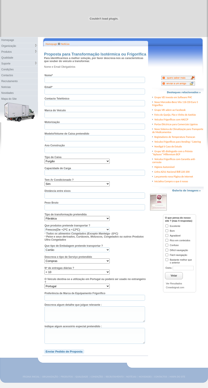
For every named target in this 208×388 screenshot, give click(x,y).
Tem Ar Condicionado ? (59, 179)
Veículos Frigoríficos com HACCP (171, 119)
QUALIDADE (81, 381)
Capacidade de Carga (58, 168)
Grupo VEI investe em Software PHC (173, 97)
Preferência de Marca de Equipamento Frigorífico (75, 293)
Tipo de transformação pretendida (66, 214)
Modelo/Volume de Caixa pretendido (67, 133)
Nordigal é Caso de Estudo (168, 146)
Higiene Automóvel (164, 167)
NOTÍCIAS (131, 381)
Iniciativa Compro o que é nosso (171, 181)
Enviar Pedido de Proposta (64, 356)
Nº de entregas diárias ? (59, 268)
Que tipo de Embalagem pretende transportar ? (74, 245)
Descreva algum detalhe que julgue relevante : (73, 304)
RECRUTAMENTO (115, 381)
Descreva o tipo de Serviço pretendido (68, 256)
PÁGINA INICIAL (31, 381)
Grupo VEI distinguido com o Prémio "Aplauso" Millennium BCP (172, 153)
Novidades (7, 92)
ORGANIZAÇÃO (50, 381)
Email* (49, 87)
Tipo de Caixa (53, 157)
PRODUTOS (67, 381)
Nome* (49, 75)
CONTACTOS (160, 381)
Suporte (19, 63)
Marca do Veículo (55, 110)
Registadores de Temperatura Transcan (174, 136)
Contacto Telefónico (57, 98)
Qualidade (7, 57)
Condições (7, 69)
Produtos (19, 51)
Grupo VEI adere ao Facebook (170, 109)
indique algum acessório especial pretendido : (73, 329)
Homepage (7, 40)
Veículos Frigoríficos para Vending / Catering (177, 141)
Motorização (52, 122)
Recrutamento (9, 81)
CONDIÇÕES (97, 381)
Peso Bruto (51, 202)
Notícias (6, 87)
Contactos (7, 75)
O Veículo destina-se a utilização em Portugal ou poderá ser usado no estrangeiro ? (95, 281)
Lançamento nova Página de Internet (173, 176)
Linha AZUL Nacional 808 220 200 (172, 171)
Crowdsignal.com (175, 287)
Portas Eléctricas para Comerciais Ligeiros (176, 124)
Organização (19, 45)
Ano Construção (55, 145)
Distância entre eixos (58, 190)
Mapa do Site (9, 98)
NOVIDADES (145, 381)
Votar (174, 275)
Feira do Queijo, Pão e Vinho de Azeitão (175, 114)
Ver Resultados (174, 283)
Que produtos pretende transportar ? (67, 225)
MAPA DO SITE (177, 381)
